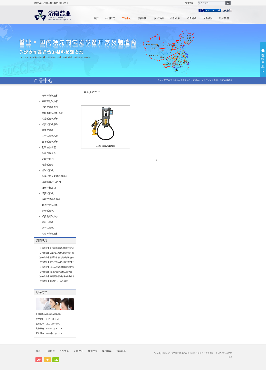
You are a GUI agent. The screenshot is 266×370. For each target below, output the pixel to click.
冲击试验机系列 (50, 107)
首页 (96, 18)
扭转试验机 (48, 170)
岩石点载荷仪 (226, 80)
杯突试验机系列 (50, 124)
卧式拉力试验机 (50, 205)
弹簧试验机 (48, 193)
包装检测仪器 (49, 147)
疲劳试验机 (48, 228)
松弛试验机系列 (50, 118)
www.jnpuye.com (54, 333)
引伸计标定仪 (49, 187)
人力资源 (208, 18)
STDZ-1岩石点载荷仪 (105, 146)
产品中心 (126, 18)
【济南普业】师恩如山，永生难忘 (53, 281)
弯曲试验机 (48, 130)
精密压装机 (48, 222)
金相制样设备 (49, 153)
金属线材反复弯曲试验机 (55, 176)
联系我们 (224, 18)
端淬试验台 (48, 164)
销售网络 (191, 18)
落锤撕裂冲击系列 (51, 182)
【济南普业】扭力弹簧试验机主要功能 (55, 272)
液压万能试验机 (50, 101)
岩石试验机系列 (210, 80)
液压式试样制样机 (51, 199)
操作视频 (175, 18)
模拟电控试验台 (50, 216)
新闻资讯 (142, 18)
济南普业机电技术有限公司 (178, 80)
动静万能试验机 (50, 233)
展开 (263, 60)
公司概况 (110, 18)
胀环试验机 (48, 210)
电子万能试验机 (50, 95)
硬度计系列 (48, 159)
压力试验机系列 (50, 135)
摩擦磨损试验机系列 (52, 112)
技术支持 (159, 18)
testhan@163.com (54, 328)
